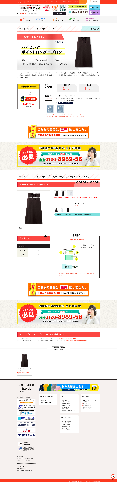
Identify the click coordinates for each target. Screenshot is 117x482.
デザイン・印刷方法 (66, 417)
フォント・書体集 (66, 429)
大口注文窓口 (65, 408)
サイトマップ (86, 408)
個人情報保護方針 (87, 405)
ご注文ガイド (64, 396)
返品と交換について (66, 405)
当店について (85, 396)
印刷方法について (66, 424)
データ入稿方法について (67, 423)
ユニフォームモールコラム (89, 400)
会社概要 (85, 402)
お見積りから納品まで (67, 402)
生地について (65, 428)
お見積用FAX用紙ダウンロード (69, 410)
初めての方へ (65, 400)
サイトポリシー (86, 403)
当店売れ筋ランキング (46, 402)
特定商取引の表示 (87, 407)
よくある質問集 (65, 407)
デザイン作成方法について (68, 421)
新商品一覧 (43, 400)
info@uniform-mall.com (26, 470)
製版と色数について (66, 426)
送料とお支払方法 (66, 403)
